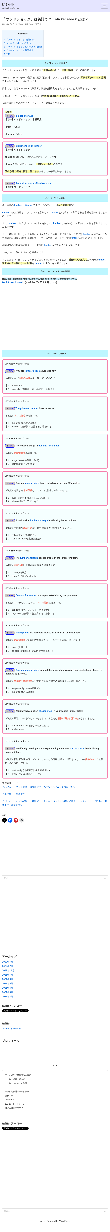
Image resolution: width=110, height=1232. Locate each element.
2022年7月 (7, 969)
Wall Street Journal (12, 285)
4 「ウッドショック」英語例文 (19, 51)
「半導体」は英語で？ (13, 801)
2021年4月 (7, 995)
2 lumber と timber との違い (17, 43)
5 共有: (7, 54)
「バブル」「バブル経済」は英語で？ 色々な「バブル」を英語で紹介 (38, 793)
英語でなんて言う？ (35, 24)
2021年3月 (7, 999)
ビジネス (21, 24)
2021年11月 (8, 977)
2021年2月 (7, 1004)
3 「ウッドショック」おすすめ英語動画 (23, 47)
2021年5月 (7, 991)
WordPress (65, 1229)
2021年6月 (7, 986)
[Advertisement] (55, 857)
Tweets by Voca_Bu (12, 1036)
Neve (42, 1229)
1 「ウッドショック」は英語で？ (20, 39)
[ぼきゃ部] (10, 6)
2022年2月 (7, 973)
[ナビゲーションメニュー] (104, 6)
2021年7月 (7, 982)
